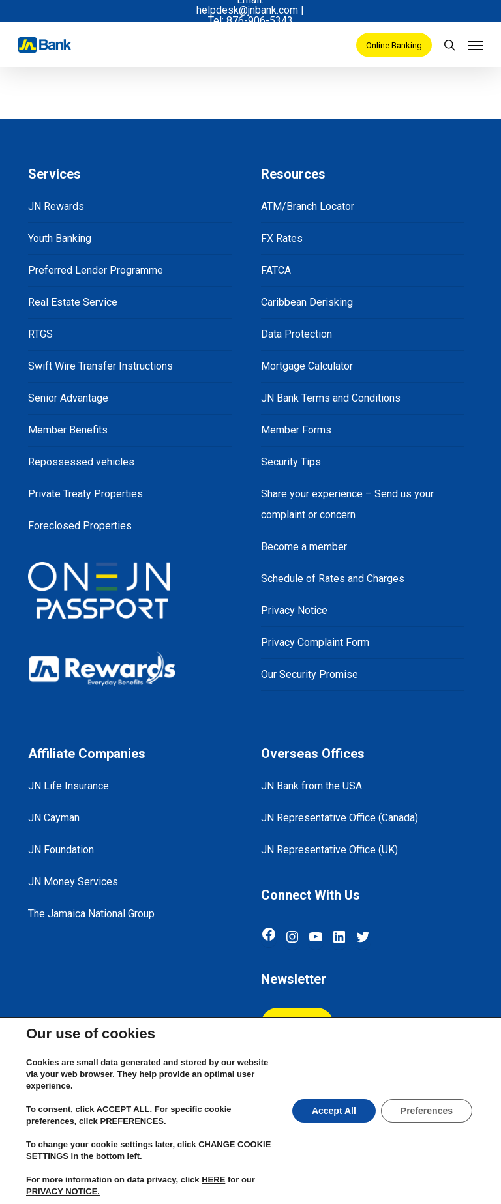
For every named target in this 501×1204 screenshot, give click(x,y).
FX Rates (282, 238)
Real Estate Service (72, 302)
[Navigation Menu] (475, 44)
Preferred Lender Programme (95, 270)
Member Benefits (68, 430)
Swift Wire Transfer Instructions (100, 366)
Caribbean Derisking (307, 302)
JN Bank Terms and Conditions (331, 398)
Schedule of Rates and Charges (332, 578)
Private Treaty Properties (85, 494)
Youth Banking (59, 238)
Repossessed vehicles (81, 462)
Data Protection (296, 334)
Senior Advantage (68, 398)
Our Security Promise (309, 674)
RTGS (40, 334)
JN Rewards (56, 206)
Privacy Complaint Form (315, 642)
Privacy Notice (294, 610)
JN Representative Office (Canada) (339, 818)
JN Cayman (54, 818)
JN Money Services (73, 881)
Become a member (304, 546)
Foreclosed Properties (80, 526)
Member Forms (296, 430)
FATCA (276, 270)
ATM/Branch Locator (307, 206)
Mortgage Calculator (307, 366)
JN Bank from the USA (311, 786)
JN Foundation (61, 850)
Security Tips (291, 462)
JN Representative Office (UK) (329, 850)
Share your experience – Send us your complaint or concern (347, 504)
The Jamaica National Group (91, 913)
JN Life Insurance (68, 786)
